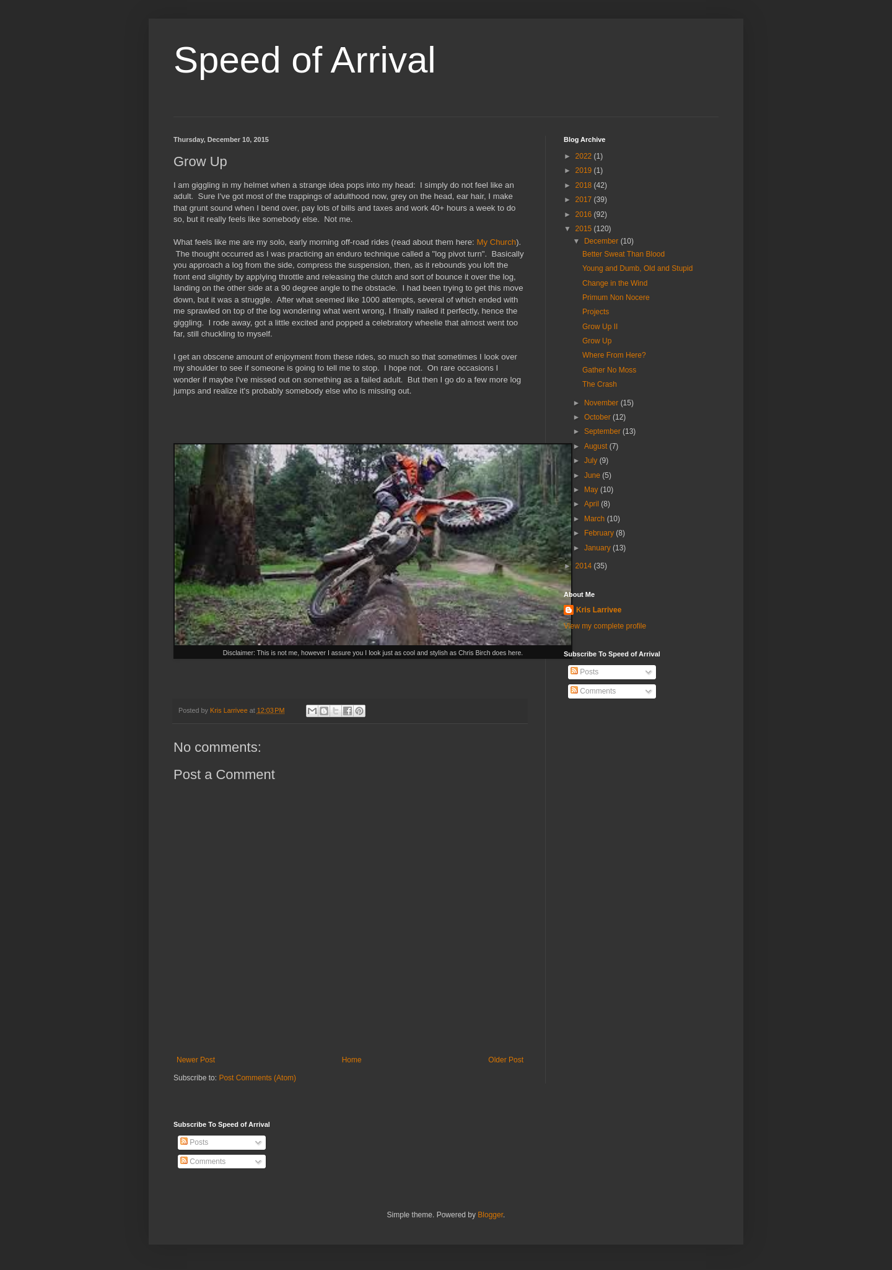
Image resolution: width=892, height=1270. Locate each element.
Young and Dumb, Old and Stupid (637, 268)
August (597, 446)
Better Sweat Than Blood (623, 254)
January (598, 548)
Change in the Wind (614, 283)
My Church (496, 242)
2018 (584, 185)
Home (352, 1060)
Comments (593, 691)
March (595, 518)
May (592, 489)
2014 (584, 566)
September (603, 431)
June (593, 475)
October (598, 417)
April (592, 504)
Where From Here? (614, 355)
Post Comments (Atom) (257, 1078)
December (602, 241)
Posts (584, 672)
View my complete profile (605, 626)
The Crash (599, 384)
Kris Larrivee (598, 610)
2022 (584, 156)
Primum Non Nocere (616, 297)
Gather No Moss (609, 370)
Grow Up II (600, 326)
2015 (584, 228)
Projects (595, 311)
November (602, 403)
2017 (584, 199)
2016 (584, 214)
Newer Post (196, 1060)
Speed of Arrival (304, 60)
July (592, 460)
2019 (584, 170)
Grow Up (596, 341)
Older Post (505, 1060)
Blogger (490, 1214)
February (600, 533)
